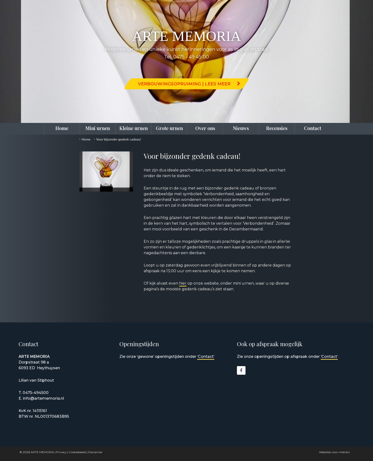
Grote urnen (169, 128)
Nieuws (241, 128)
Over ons (205, 128)
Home (61, 128)
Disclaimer (95, 452)
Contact (312, 128)
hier (182, 283)
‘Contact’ (205, 356)
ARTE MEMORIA (42, 452)
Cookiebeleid (77, 452)
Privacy (61, 452)
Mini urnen (97, 128)
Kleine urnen (133, 128)
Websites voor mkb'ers (334, 452)
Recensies (276, 128)
